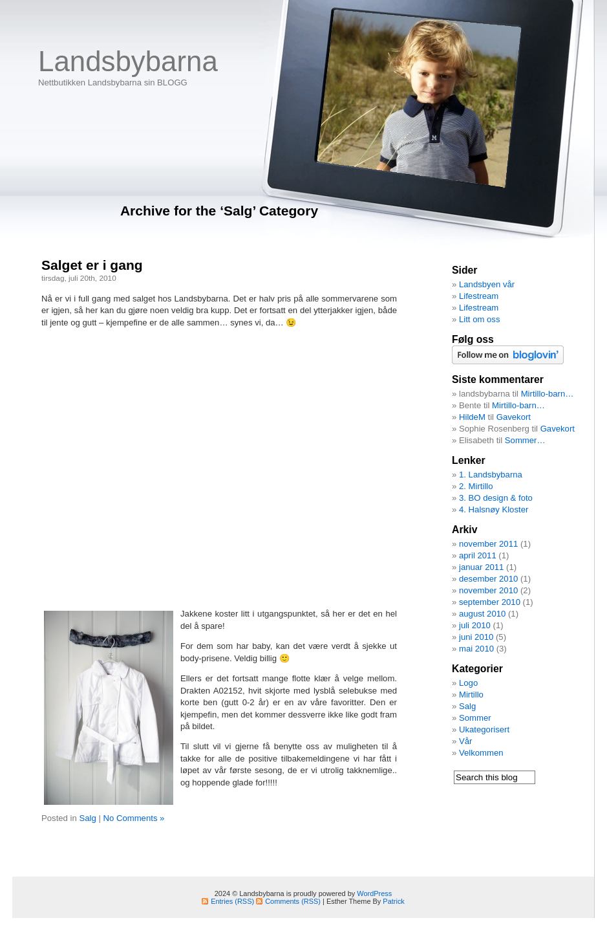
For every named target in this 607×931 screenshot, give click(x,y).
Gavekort (513, 417)
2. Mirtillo (476, 486)
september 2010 (489, 602)
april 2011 (477, 555)
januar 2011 (481, 567)
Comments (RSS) (293, 901)
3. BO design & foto (496, 498)
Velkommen (481, 753)
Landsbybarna (128, 61)
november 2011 (488, 544)
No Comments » (133, 818)
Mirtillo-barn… (547, 394)
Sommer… (525, 440)
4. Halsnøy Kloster (493, 509)
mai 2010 (476, 648)
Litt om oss (479, 319)
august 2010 (482, 614)
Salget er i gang (92, 264)
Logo (468, 683)
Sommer (475, 718)
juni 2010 (476, 637)
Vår (465, 741)
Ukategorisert (484, 729)
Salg (87, 818)
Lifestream (478, 296)
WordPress (374, 893)
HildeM (472, 417)
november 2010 (488, 590)
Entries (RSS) (232, 901)
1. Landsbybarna (490, 474)
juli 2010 (475, 625)
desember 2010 (488, 579)
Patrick (393, 901)
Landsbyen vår (487, 284)
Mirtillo (471, 694)
